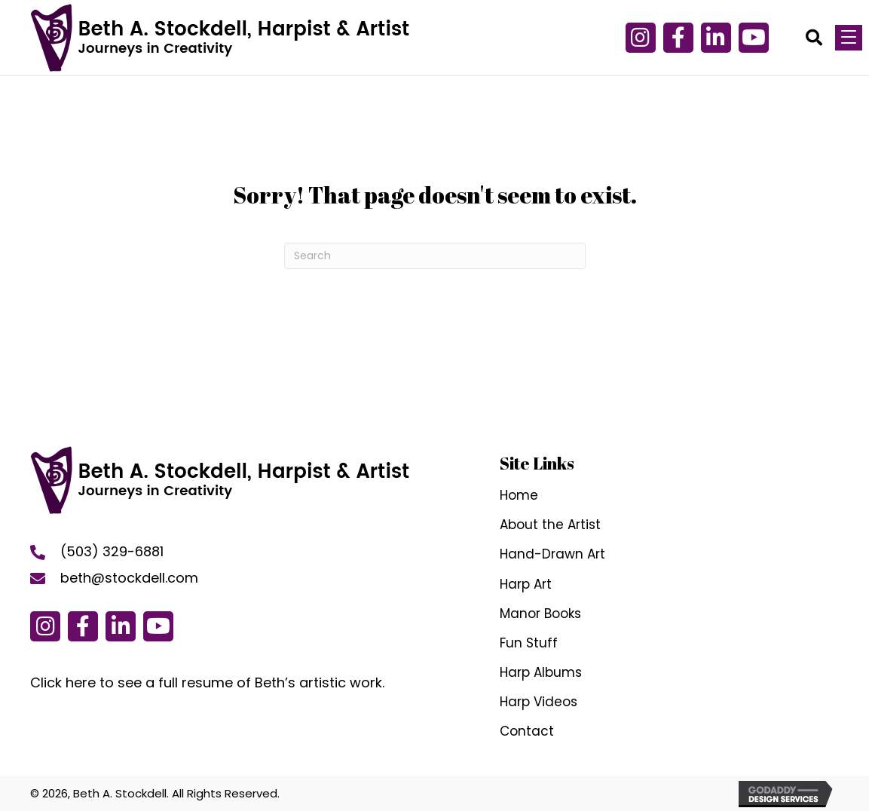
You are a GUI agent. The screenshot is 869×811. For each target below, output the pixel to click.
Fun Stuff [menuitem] (529, 643)
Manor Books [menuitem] (540, 613)
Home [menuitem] (519, 495)
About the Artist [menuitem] (550, 525)
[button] (678, 38)
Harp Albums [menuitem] (541, 672)
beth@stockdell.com (129, 577)
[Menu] (848, 37)
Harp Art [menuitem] (526, 584)
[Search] (435, 256)
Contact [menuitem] (527, 731)
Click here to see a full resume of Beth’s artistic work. (207, 682)
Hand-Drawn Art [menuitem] (552, 554)
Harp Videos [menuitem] (538, 702)
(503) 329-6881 (112, 551)
